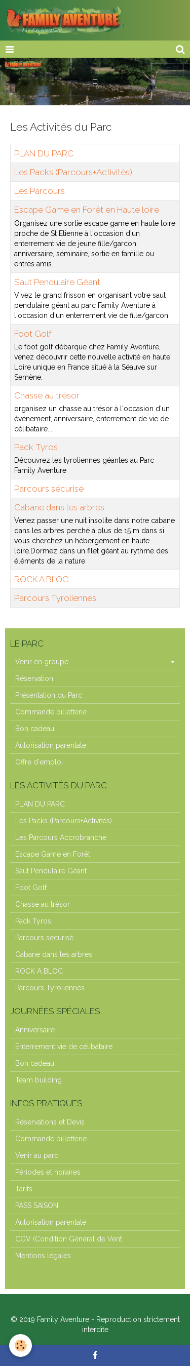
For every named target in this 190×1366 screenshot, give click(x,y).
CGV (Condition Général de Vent (68, 1239)
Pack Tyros (36, 447)
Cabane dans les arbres (59, 507)
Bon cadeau (34, 729)
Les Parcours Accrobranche (60, 837)
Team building (38, 1080)
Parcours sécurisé (49, 489)
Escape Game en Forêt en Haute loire (86, 210)
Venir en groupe (41, 662)
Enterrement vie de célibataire (63, 1046)
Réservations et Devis (50, 1122)
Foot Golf (33, 334)
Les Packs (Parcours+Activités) (73, 172)
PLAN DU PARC (43, 153)
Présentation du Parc (48, 695)
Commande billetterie (51, 712)
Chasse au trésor (47, 395)
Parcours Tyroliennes (55, 598)
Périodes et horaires (48, 1172)
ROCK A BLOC (41, 579)
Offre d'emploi (39, 762)
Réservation (34, 678)
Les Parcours (39, 191)
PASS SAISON (36, 1205)
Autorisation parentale (50, 745)
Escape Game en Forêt (52, 854)
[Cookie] (20, 1345)
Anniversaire (35, 1030)
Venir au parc (36, 1155)
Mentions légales (43, 1256)
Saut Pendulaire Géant (57, 282)
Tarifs (23, 1189)
